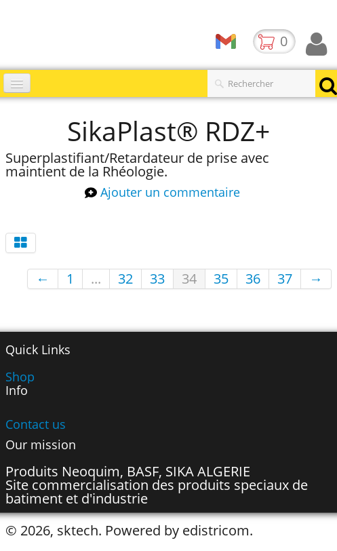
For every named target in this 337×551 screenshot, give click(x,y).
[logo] (5, 37)
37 (284, 278)
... (96, 278)
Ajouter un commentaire (170, 192)
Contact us (35, 424)
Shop (20, 376)
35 (221, 278)
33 (157, 278)
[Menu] (17, 83)
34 (189, 278)
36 (252, 278)
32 (125, 278)
